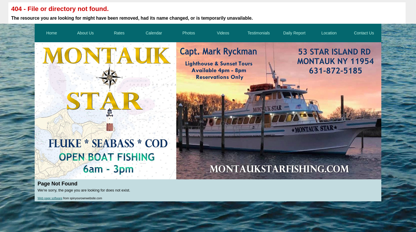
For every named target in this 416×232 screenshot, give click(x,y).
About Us (85, 33)
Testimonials (259, 33)
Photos (189, 33)
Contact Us (364, 33)
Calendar (154, 33)
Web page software (50, 198)
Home (51, 33)
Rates (119, 33)
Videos (223, 33)
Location (329, 33)
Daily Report (294, 33)
